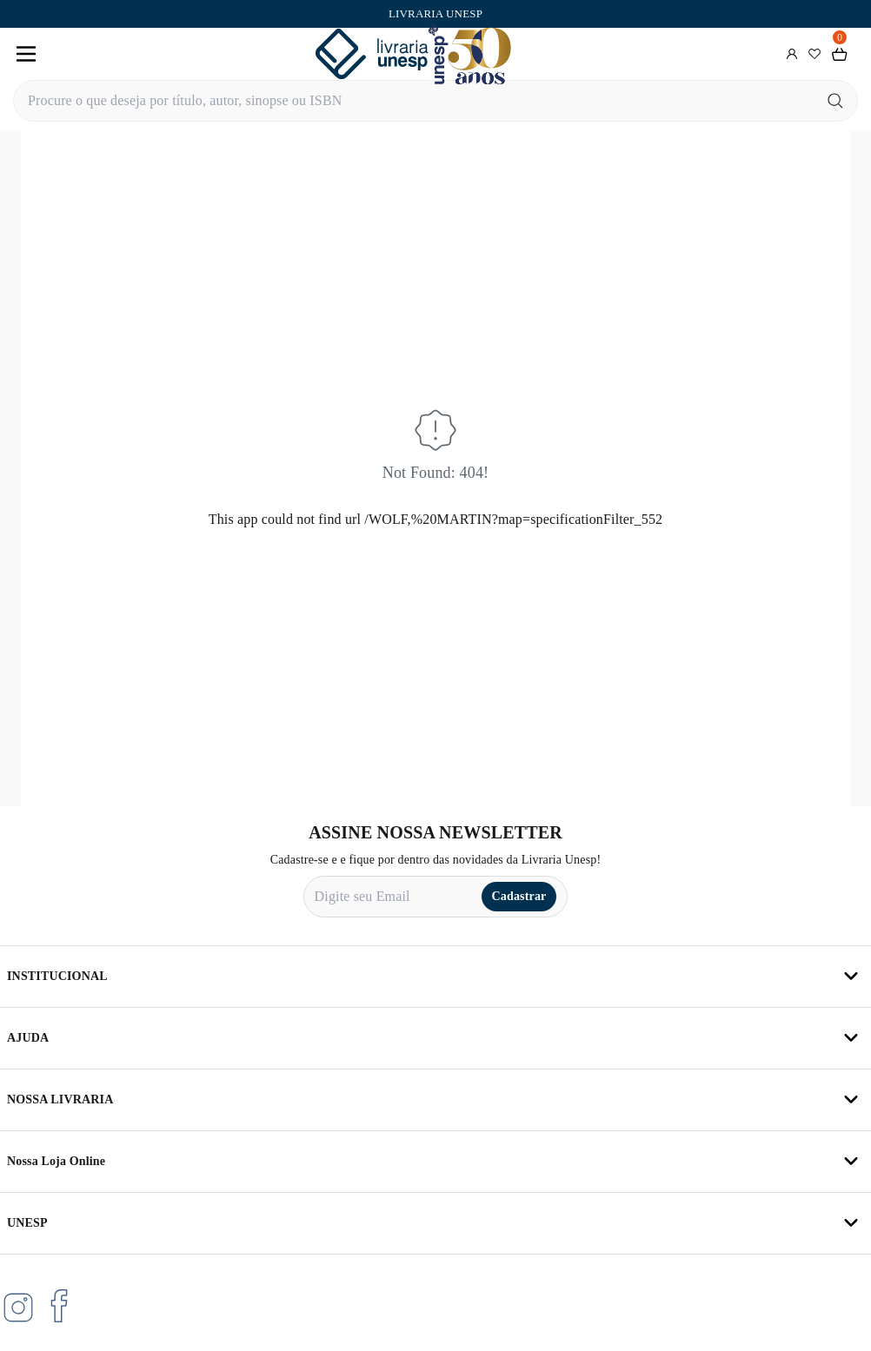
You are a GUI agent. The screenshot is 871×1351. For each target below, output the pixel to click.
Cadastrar (519, 896)
